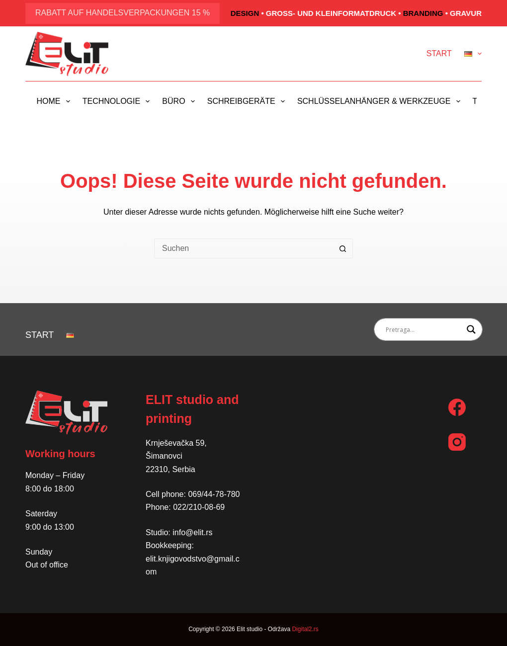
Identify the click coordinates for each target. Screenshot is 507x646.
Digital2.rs (305, 629)
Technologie (118, 101)
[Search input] (424, 329)
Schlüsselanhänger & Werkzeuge (380, 101)
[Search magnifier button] (471, 329)
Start (439, 53)
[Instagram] (457, 442)
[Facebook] (457, 407)
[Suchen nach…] (243, 248)
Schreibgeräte (248, 101)
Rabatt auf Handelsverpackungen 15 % (122, 12)
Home (55, 101)
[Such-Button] (343, 248)
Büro (180, 101)
